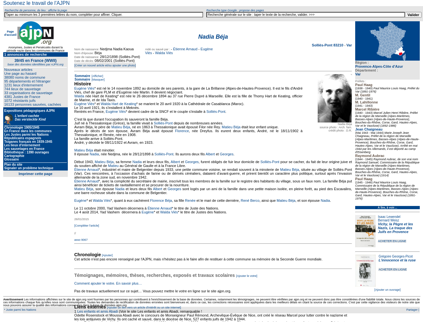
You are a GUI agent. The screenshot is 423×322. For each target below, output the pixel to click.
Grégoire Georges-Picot (395, 256)
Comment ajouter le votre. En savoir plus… (108, 283)
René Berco (250, 200)
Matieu (113, 166)
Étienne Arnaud (185, 49)
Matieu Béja (120, 127)
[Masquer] (98, 79)
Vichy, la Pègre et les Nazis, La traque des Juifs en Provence (395, 228)
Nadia (94, 154)
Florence (182, 131)
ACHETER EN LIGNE (392, 241)
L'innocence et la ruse (397, 260)
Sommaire (82, 76)
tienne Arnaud (87, 181)
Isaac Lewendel (389, 217)
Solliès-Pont (215, 111)
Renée (190, 200)
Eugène (80, 200)
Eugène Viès (84, 88)
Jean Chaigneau (368, 129)
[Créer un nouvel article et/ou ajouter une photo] (105, 65)
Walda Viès (164, 53)
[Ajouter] (107, 255)
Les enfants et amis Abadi (97, 311)
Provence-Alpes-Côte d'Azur (379, 66)
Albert (210, 154)
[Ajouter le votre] (246, 276)
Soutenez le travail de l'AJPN (36, 3)
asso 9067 (81, 239)
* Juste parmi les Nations (19, 309)
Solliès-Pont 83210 (328, 45)
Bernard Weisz (388, 220)
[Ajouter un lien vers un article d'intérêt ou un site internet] (144, 307)
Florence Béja (161, 200)
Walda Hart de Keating (118, 104)
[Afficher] (97, 76)
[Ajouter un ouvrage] (387, 289)
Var (349, 45)
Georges (226, 154)
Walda (79, 96)
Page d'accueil (10, 33)
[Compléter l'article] (86, 225)
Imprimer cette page (36, 174)
